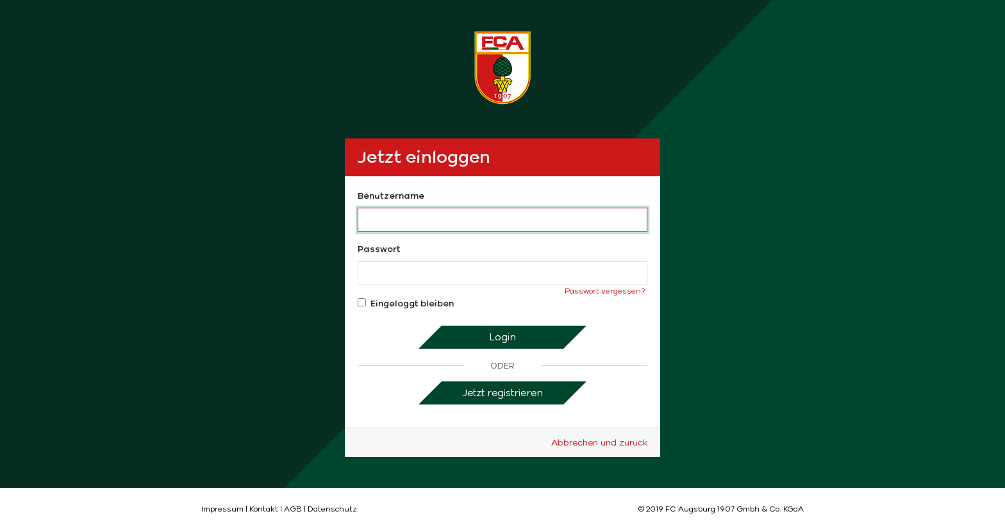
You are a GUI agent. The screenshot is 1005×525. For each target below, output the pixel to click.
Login (502, 337)
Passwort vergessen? (605, 291)
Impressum (222, 508)
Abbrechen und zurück (599, 442)
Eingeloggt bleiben (406, 303)
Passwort (379, 249)
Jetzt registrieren (502, 393)
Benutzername (391, 195)
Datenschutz (332, 508)
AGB (293, 508)
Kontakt (263, 508)
